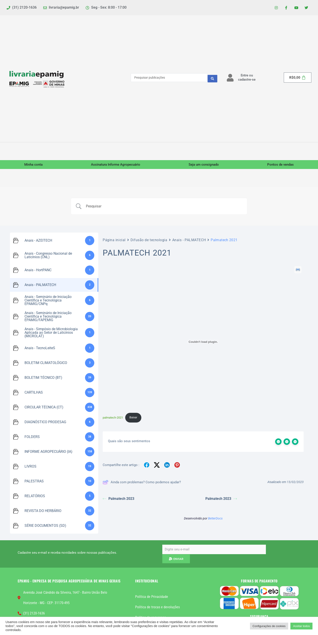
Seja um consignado (204, 166)
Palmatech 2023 (118, 500)
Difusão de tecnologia (149, 241)
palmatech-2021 (113, 419)
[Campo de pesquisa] (164, 207)
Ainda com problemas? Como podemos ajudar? (142, 484)
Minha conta (33, 166)
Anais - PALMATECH (189, 241)
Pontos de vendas (280, 166)
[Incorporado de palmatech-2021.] (203, 343)
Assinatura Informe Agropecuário (115, 166)
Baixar (133, 419)
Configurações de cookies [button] (269, 626)
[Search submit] (212, 79)
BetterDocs (215, 520)
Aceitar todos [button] (301, 626)
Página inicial (114, 241)
